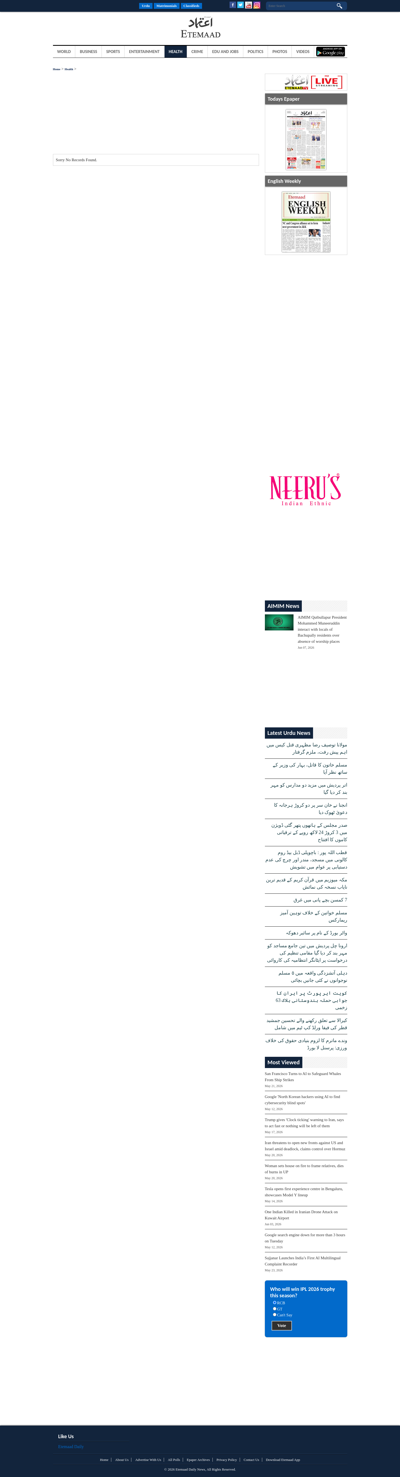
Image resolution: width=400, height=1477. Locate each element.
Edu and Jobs (225, 51)
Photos (279, 51)
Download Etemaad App (283, 1460)
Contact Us (251, 1460)
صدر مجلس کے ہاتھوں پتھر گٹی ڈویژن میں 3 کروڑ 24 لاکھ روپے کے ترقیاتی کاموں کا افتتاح (309, 832)
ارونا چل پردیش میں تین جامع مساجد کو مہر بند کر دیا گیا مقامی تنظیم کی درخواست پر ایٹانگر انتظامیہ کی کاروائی (307, 953)
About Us (121, 1460)
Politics (256, 51)
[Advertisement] (96, 27)
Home (56, 69)
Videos (303, 51)
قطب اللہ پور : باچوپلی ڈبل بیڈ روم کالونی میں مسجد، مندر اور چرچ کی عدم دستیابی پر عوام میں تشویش (306, 860)
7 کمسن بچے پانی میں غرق (320, 900)
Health (175, 51)
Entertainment (144, 51)
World (64, 51)
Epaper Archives (198, 1460)
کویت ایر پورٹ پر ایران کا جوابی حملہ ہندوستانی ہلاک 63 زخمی (311, 1000)
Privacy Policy (226, 1460)
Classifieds (191, 6)
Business (88, 51)
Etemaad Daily (71, 1446)
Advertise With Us (148, 1460)
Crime (197, 51)
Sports (113, 51)
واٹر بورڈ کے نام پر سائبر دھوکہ (316, 932)
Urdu (146, 6)
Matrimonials (167, 6)
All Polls (174, 1460)
